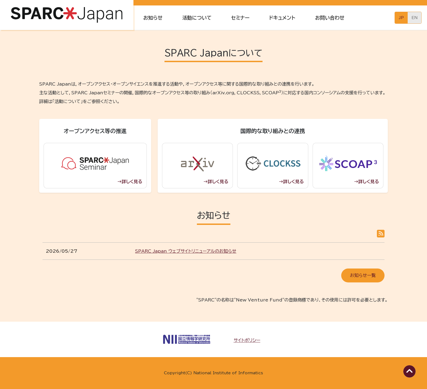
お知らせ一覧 (363, 275)
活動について (197, 17)
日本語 (401, 17)
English (414, 17)
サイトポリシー (247, 340)
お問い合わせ (329, 17)
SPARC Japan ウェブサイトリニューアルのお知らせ (185, 251)
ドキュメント (282, 17)
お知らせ (153, 17)
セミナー (240, 17)
